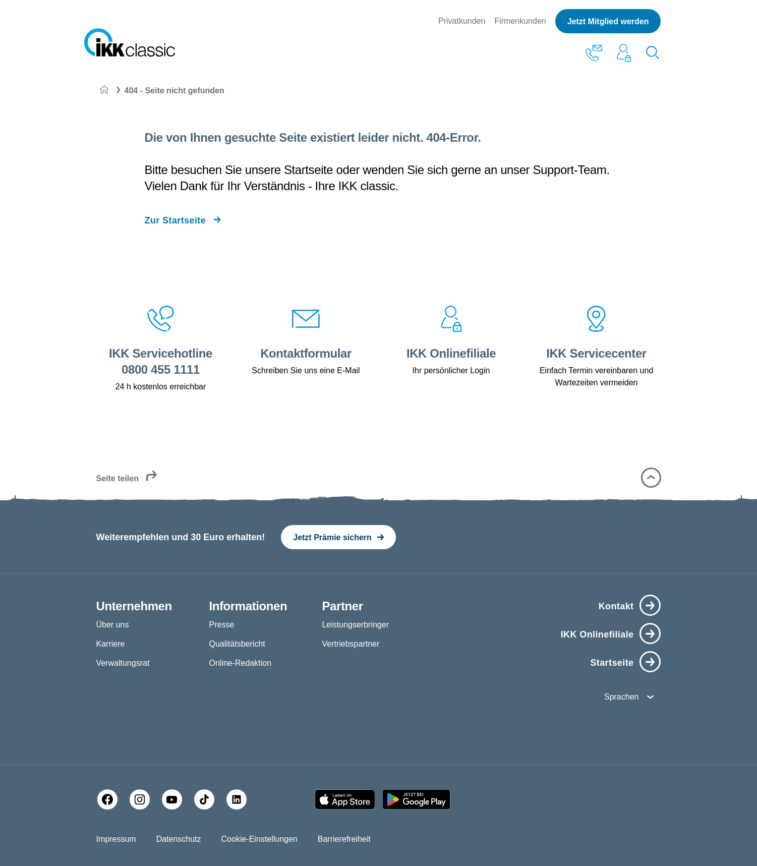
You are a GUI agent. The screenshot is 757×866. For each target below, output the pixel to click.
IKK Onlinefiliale (597, 634)
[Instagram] (140, 799)
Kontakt (616, 606)
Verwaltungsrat (123, 663)
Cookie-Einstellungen (259, 839)
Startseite (611, 663)
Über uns (112, 624)
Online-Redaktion (240, 663)
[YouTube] (172, 799)
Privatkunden (461, 21)
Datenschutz (178, 839)
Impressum (116, 839)
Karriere (110, 644)
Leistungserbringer (355, 624)
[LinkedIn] (236, 799)
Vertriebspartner (350, 644)
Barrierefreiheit (344, 839)
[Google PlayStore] (416, 799)
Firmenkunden (520, 21)
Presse (221, 624)
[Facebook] (107, 799)
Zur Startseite (175, 220)
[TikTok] (204, 799)
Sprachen (621, 696)
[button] (651, 478)
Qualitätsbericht (237, 644)
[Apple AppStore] (345, 799)
